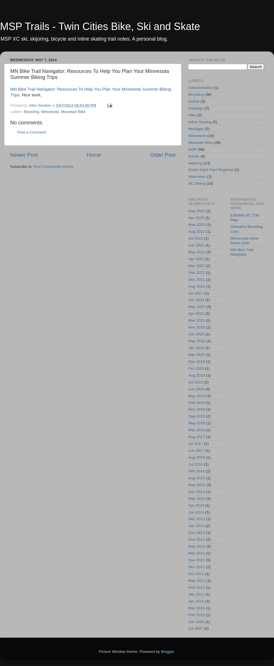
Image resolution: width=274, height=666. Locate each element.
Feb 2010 (196, 615)
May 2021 (196, 307)
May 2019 (196, 396)
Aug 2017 (196, 437)
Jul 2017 (195, 444)
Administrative (200, 88)
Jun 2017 (196, 450)
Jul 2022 (195, 238)
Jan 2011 (196, 594)
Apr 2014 (196, 505)
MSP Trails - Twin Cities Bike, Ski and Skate (100, 26)
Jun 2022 (196, 245)
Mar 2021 (196, 320)
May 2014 (196, 498)
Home (94, 155)
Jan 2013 (196, 526)
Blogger (167, 651)
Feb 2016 (196, 471)
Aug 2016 (196, 457)
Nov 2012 (196, 539)
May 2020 (196, 341)
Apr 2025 (196, 218)
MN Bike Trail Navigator (242, 252)
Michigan (196, 129)
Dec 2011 (196, 560)
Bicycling (31, 112)
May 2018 (196, 423)
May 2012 (196, 546)
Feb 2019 (196, 403)
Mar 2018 (196, 430)
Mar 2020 (196, 355)
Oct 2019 (196, 368)
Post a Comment (31, 132)
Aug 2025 (196, 211)
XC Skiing (196, 183)
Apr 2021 (196, 313)
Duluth (194, 101)
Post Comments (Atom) (54, 166)
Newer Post (24, 155)
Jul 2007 (195, 628)
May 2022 (196, 252)
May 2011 (196, 580)
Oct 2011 (196, 574)
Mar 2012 (196, 553)
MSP (192, 149)
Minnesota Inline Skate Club (245, 240)
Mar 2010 (196, 608)
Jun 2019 (196, 389)
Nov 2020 (196, 327)
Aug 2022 (196, 231)
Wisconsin (197, 176)
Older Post (163, 155)
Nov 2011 (196, 567)
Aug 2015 (196, 478)
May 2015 (196, 485)
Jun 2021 (196, 300)
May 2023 (196, 224)
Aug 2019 (196, 375)
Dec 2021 (196, 279)
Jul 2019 (195, 382)
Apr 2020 (196, 348)
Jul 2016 (195, 464)
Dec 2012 (196, 532)
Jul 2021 (195, 293)
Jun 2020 (196, 334)
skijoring (195, 163)
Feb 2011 (196, 587)
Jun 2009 (196, 622)
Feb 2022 (196, 273)
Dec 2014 (196, 492)
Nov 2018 (196, 409)
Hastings (196, 108)
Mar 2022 (196, 266)
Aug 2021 (196, 286)
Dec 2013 (196, 519)
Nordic (194, 156)
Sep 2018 (196, 416)
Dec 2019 (196, 361)
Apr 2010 (196, 601)
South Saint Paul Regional (210, 170)
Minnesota (50, 112)
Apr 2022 (196, 259)
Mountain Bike (73, 112)
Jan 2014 (196, 512)
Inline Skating (199, 122)
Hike (192, 115)
